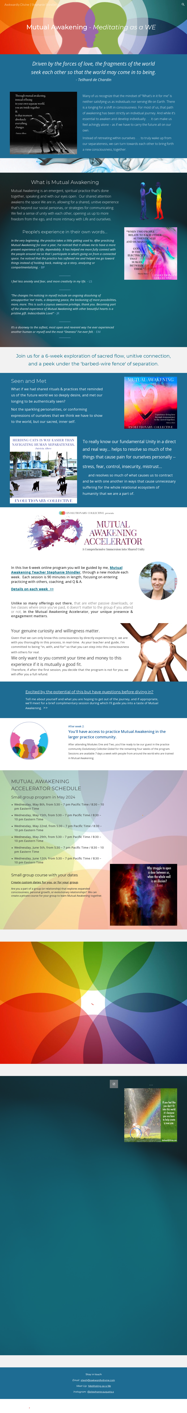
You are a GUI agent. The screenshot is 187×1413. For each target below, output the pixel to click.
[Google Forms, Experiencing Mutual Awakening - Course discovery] (65, 1215)
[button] (183, 4)
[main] (93, 27)
